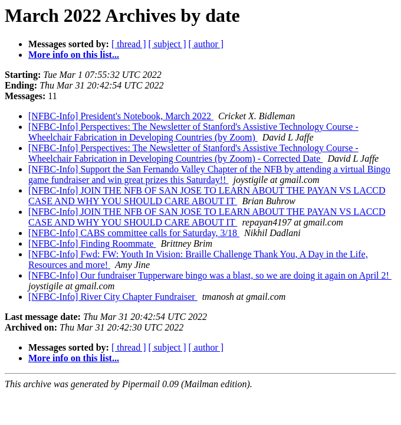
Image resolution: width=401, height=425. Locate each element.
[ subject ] (167, 44)
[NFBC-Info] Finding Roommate (92, 243)
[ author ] (206, 44)
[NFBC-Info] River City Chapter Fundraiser (113, 297)
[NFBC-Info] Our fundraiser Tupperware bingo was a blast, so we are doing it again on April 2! (210, 275)
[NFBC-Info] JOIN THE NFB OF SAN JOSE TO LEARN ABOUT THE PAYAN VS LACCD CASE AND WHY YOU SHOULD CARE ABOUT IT (207, 195)
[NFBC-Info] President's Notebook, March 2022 (120, 116)
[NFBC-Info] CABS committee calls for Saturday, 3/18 (133, 233)
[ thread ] (128, 44)
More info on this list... (73, 55)
